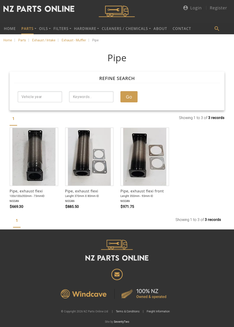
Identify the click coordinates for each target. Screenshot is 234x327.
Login (192, 8)
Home (10, 28)
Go (129, 97)
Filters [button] (61, 28)
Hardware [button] (85, 28)
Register (218, 8)
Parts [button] (27, 28)
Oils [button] (43, 28)
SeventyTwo (121, 321)
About (160, 28)
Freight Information (158, 311)
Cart (228, 28)
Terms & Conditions (128, 311)
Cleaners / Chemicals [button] (125, 28)
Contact (182, 28)
